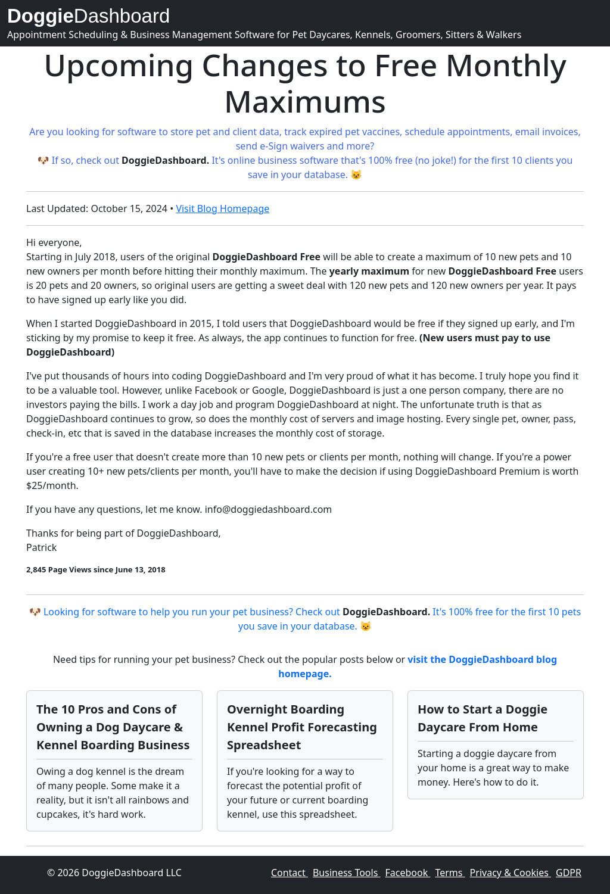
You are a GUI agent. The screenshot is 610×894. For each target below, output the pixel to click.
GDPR (568, 872)
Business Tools (347, 872)
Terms (450, 872)
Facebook (408, 872)
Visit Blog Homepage (222, 208)
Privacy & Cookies (510, 872)
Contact (289, 872)
